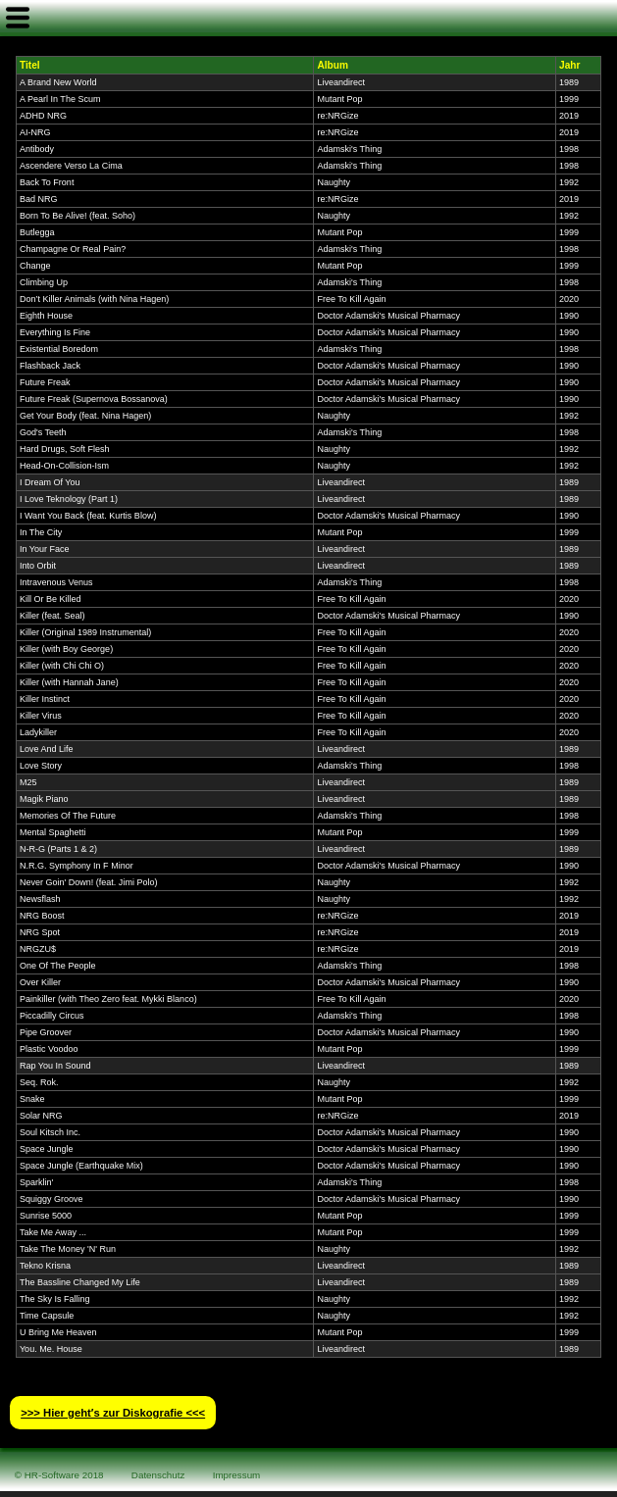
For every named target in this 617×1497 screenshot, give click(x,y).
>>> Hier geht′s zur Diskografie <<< (113, 1413)
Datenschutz (158, 1475)
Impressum (237, 1475)
